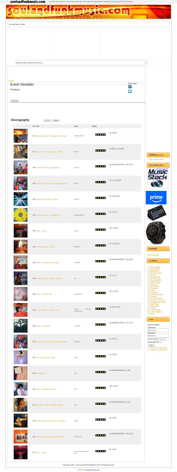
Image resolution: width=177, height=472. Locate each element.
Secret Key (152, 339)
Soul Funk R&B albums (71, 1)
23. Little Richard (154, 310)
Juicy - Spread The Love (46, 389)
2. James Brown (154, 269)
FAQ (124, 1)
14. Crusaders (153, 292)
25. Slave (151, 314)
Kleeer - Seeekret (43, 326)
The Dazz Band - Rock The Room (49, 437)
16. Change (152, 296)
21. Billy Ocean (153, 306)
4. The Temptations (155, 273)
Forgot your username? (158, 348)
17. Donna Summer (155, 298)
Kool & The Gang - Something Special (51, 183)
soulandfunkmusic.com (92, 470)
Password (151, 333)
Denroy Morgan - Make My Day (48, 278)
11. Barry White (153, 287)
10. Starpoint (152, 285)
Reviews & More (102, 1)
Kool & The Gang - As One (47, 199)
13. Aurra (151, 290)
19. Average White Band (157, 302)
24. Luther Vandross (155, 312)
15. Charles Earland (155, 294)
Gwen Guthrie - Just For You (47, 310)
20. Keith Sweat (153, 304)
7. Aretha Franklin (154, 279)
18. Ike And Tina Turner (156, 300)
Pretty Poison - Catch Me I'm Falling (50, 421)
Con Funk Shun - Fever (45, 247)
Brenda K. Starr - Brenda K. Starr (49, 405)
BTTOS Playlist (153, 255)
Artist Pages (55, 1)
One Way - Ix (41, 373)
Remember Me (153, 342)
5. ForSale (151, 275)
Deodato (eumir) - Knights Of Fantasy (51, 136)
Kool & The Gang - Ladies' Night (49, 152)
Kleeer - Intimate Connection (47, 263)
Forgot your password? (158, 350)
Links (112, 1)
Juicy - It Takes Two (44, 294)
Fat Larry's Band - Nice (45, 357)
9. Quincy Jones (154, 283)
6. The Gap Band (154, 277)
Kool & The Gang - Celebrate (47, 168)
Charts (118, 1)
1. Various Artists (154, 267)
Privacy (130, 1)
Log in (151, 345)
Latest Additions (87, 1)
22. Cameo (152, 308)
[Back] (11, 81)
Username (151, 327)
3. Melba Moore (153, 271)
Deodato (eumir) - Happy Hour (48, 215)
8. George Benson (154, 281)
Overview (15, 100)
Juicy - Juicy (41, 231)
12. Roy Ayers (153, 289)
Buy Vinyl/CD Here (156, 159)
